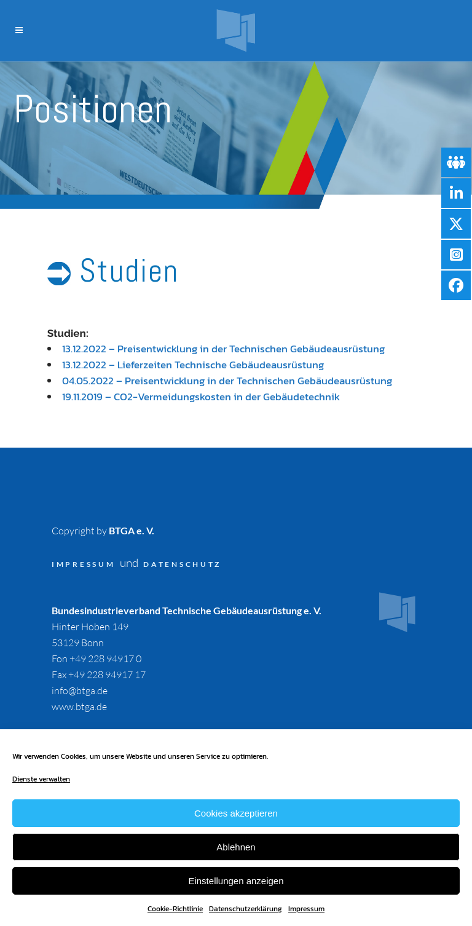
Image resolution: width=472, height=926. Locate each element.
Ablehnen (235, 847)
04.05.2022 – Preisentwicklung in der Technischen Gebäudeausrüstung (227, 381)
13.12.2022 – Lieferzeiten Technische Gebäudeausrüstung (193, 365)
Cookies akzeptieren (236, 813)
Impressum (306, 908)
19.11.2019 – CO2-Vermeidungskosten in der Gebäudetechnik (201, 397)
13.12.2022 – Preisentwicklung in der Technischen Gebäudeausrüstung (223, 349)
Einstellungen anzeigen (235, 881)
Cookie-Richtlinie (175, 908)
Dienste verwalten (41, 779)
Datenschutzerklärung (245, 908)
